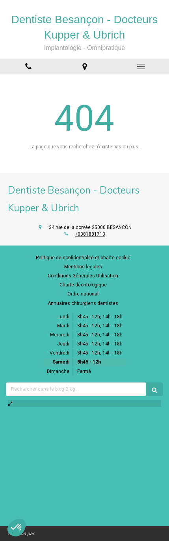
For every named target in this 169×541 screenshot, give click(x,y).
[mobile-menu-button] (141, 66)
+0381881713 (90, 234)
